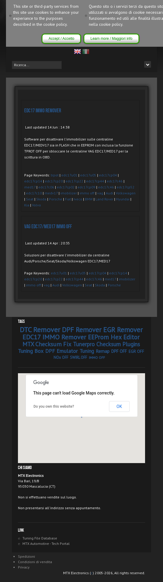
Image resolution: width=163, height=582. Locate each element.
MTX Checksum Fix (46, 344)
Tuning (87, 351)
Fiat (68, 199)
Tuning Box (30, 350)
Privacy (24, 567)
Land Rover (104, 199)
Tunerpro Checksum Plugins (106, 344)
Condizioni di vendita (35, 562)
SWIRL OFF (78, 357)
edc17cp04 (108, 175)
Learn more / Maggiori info (111, 39)
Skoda (41, 199)
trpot (55, 175)
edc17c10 (34, 193)
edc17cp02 (66, 187)
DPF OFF (119, 351)
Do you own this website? (53, 406)
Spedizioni (26, 556)
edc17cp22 (74, 181)
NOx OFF (61, 357)
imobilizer (68, 193)
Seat (29, 199)
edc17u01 (69, 175)
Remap (102, 351)
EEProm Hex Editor (114, 337)
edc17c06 (46, 187)
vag (100, 193)
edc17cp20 (54, 181)
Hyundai (123, 199)
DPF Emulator (61, 350)
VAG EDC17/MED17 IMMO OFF (48, 226)
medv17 (51, 193)
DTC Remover (40, 329)
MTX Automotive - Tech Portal (46, 543)
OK (119, 406)
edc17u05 (88, 175)
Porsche (55, 199)
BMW (89, 199)
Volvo (36, 205)
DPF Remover (81, 329)
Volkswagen (125, 193)
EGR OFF (136, 351)
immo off (87, 193)
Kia (26, 205)
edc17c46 (115, 181)
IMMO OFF (97, 357)
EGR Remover (123, 329)
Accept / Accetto (61, 39)
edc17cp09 (86, 187)
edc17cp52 (126, 187)
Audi (109, 193)
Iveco (78, 199)
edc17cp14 (33, 181)
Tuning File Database (39, 538)
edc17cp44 (95, 181)
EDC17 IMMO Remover (42, 111)
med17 (30, 187)
